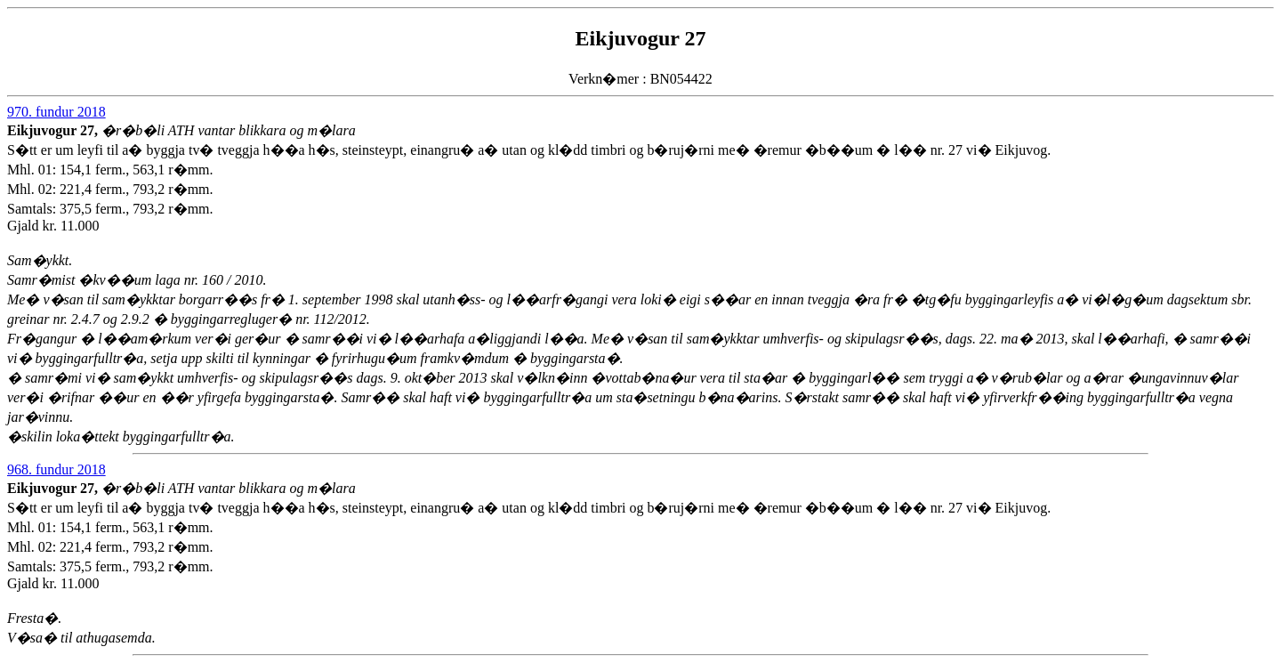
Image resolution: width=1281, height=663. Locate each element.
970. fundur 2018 (56, 111)
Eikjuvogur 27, (54, 130)
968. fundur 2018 (56, 469)
